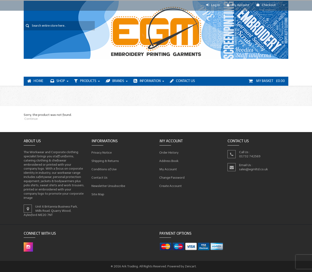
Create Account (170, 185)
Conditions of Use (103, 169)
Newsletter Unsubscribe (108, 185)
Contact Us (182, 81)
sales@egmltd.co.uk (253, 169)
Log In (213, 5)
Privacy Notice (101, 152)
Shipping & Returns (105, 160)
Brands (115, 81)
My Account (238, 5)
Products (85, 81)
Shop (57, 81)
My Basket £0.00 (267, 81)
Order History (169, 152)
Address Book (169, 160)
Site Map (97, 194)
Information (147, 81)
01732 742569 (249, 156)
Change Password (172, 177)
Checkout (266, 5)
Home (35, 81)
